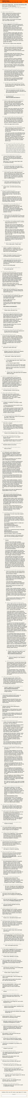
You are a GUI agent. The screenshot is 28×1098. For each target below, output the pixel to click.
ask (12, 2)
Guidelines (4, 1092)
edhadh (3, 693)
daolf (5, 746)
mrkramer (5, 443)
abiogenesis (6, 164)
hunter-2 (5, 116)
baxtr (3, 1014)
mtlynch (4, 859)
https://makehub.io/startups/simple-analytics (11, 525)
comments (9, 2)
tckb (3, 851)
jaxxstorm (4, 947)
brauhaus (5, 99)
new (3, 2)
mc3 (4, 1046)
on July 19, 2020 (11, 45)
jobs (18, 2)
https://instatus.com (7, 300)
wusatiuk (3, 908)
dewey (3, 334)
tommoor (4, 1083)
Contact (25, 1092)
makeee (7, 88)
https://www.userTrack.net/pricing (10, 495)
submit (20, 2)
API (11, 1092)
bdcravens (6, 180)
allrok (3, 1050)
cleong (5, 69)
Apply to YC (21, 1092)
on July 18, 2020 (13, 7)
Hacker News (5, 1)
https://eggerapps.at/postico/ (13, 467)
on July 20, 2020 (11, 99)
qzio (4, 435)
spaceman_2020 (6, 203)
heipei (3, 271)
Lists (9, 1092)
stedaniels (4, 376)
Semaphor (4, 920)
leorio (3, 1078)
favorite (23, 7)
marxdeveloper (5, 993)
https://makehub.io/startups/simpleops (11, 688)
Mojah (4, 312)
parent (18, 45)
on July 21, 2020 (12, 143)
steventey (5, 966)
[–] (13, 11)
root (15, 45)
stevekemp (8, 358)
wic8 (4, 898)
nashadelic (6, 45)
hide (18, 7)
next (12, 11)
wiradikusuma (6, 1067)
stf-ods (3, 982)
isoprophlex (5, 421)
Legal (17, 1092)
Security (14, 1092)
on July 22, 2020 (14, 656)
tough (4, 294)
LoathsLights (7, 220)
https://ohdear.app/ (9, 327)
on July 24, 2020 (8, 435)
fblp (3, 190)
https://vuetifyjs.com (16, 900)
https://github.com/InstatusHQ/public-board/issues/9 (10, 306)
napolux (3, 804)
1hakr (9, 7)
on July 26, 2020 (11, 94)
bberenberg (6, 329)
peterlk (4, 720)
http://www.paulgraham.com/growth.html (11, 795)
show (15, 2)
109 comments (5, 8)
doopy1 (4, 1024)
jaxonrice (4, 1059)
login (26, 1)
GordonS (4, 258)
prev (19, 69)
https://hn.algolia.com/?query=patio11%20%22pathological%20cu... (13, 97)
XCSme (6, 126)
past (5, 2)
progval (4, 246)
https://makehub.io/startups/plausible (11, 531)
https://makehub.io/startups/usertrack (15, 653)
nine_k (4, 154)
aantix (3, 11)
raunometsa (4, 451)
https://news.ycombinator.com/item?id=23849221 (9, 856)
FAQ (7, 1092)
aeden (3, 840)
